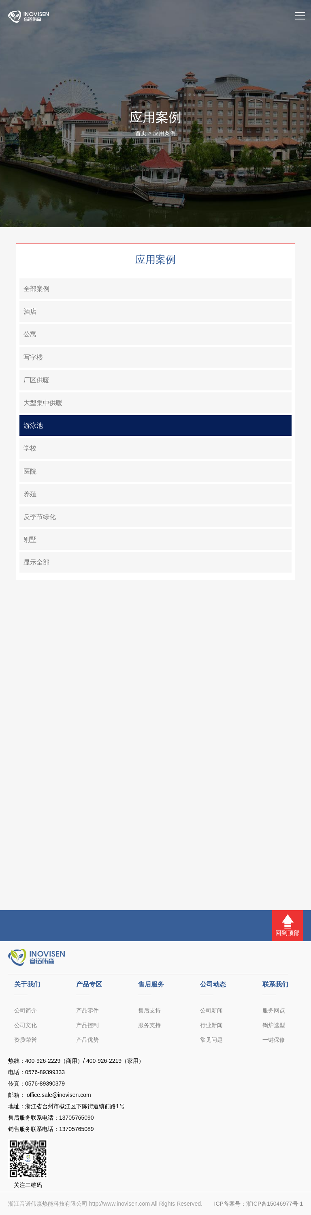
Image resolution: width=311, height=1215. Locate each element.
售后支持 (149, 1010)
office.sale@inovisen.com (58, 1095)
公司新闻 (211, 1010)
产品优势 (87, 1039)
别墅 (29, 539)
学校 (29, 448)
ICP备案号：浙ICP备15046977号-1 (258, 1203)
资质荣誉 (25, 1039)
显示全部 (36, 562)
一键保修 (273, 1039)
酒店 (29, 311)
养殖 (29, 494)
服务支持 (149, 1025)
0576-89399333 (45, 1072)
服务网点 (273, 1010)
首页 (141, 133)
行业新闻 (211, 1025)
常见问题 (211, 1039)
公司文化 (25, 1025)
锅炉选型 (273, 1025)
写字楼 (33, 357)
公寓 (29, 334)
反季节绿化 (39, 516)
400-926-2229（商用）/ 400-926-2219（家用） (84, 1061)
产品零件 (87, 1010)
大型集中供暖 (42, 402)
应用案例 (164, 133)
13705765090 (76, 1117)
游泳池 (33, 425)
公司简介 (25, 1010)
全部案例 (36, 288)
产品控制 (87, 1025)
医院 (29, 471)
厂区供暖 (36, 380)
